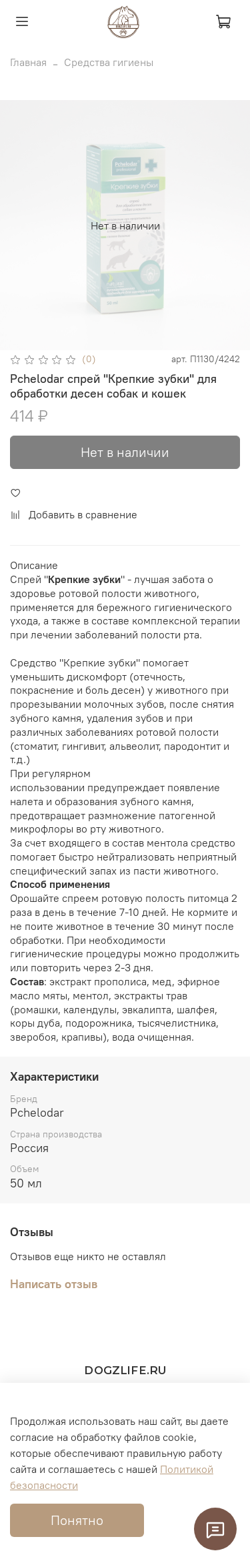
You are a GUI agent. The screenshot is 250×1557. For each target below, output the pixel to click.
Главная (28, 62)
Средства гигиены (108, 62)
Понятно (77, 1520)
